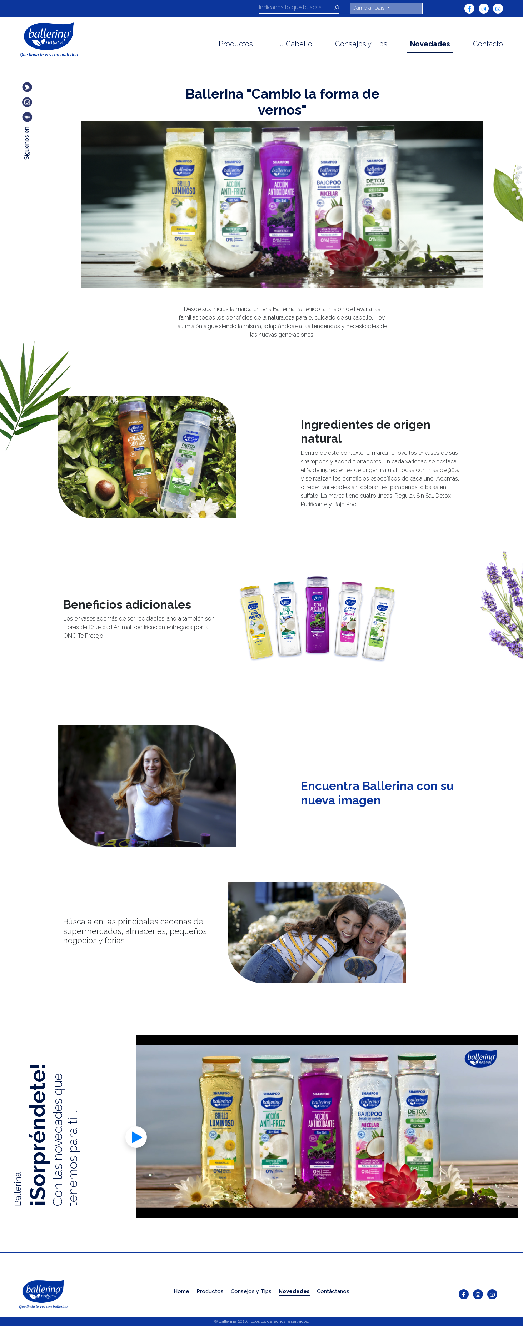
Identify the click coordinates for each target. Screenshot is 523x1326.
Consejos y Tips (361, 44)
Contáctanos (333, 1291)
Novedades (430, 44)
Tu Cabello (294, 44)
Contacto (488, 44)
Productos (236, 44)
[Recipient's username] (296, 9)
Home (181, 1291)
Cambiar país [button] (369, 8)
